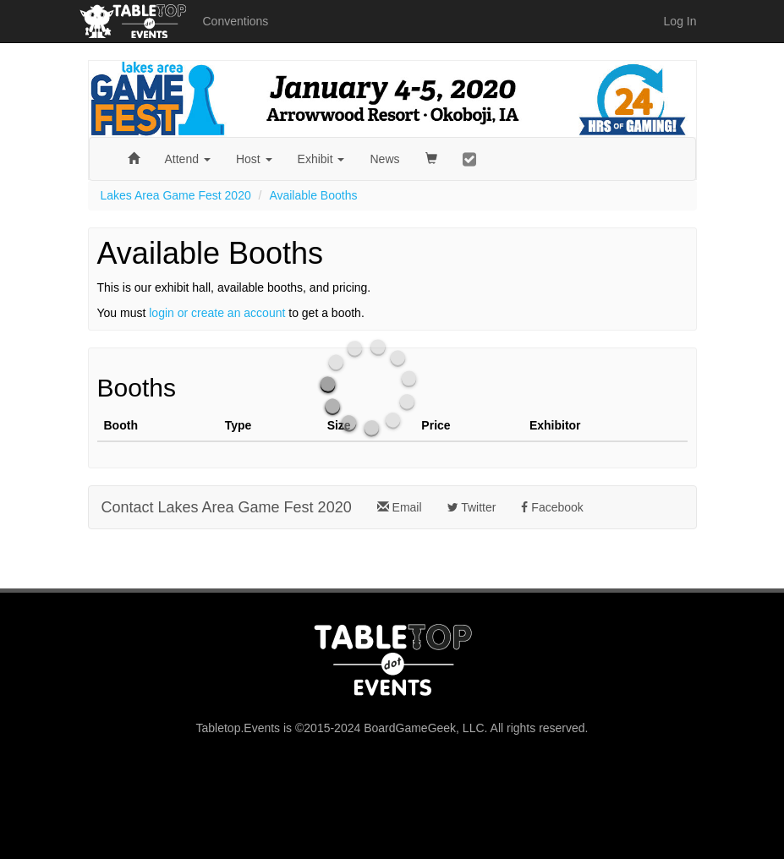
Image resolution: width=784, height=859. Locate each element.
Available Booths (313, 195)
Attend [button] (188, 159)
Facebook (552, 507)
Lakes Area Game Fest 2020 (176, 195)
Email (399, 507)
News (384, 159)
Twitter (471, 507)
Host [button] (254, 159)
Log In (680, 21)
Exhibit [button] (321, 159)
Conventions (236, 21)
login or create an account (217, 313)
